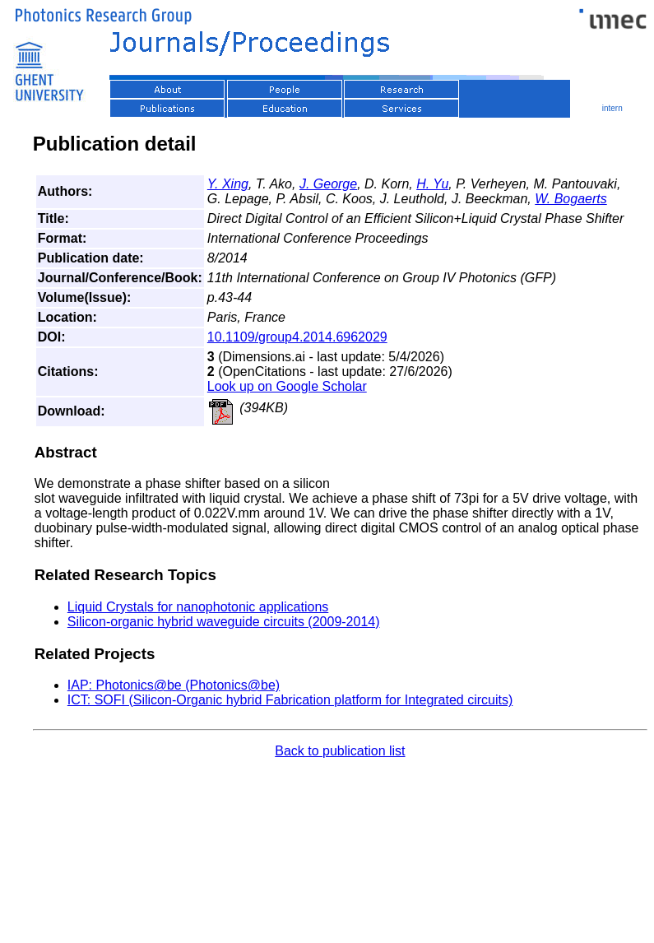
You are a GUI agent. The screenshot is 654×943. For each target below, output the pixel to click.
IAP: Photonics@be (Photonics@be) (173, 685)
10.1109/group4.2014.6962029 (297, 337)
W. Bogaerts (570, 199)
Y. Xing (227, 184)
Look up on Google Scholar (287, 386)
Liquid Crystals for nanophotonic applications (198, 607)
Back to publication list (340, 751)
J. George (328, 184)
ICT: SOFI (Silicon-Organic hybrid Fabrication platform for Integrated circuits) (290, 700)
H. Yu (432, 184)
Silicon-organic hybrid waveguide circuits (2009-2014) (223, 622)
